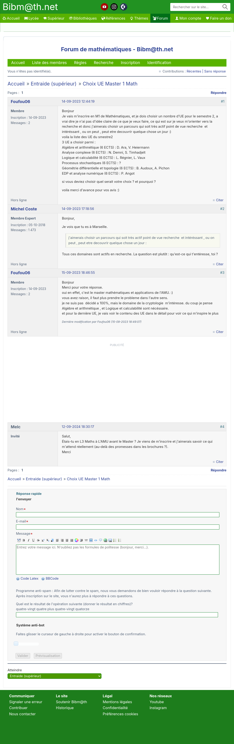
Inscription (130, 62)
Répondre (218, 93)
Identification (159, 62)
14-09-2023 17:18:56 (78, 209)
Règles (80, 62)
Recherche (103, 62)
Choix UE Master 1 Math (110, 84)
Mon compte (188, 18)
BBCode (52, 578)
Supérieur (53, 18)
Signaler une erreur (25, 702)
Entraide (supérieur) (53, 84)
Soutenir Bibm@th (71, 702)
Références (113, 18)
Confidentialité (115, 707)
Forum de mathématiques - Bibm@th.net (117, 49)
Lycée (31, 18)
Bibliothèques (83, 18)
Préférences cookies (120, 714)
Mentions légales (117, 702)
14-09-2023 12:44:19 (78, 101)
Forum (160, 18)
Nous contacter (22, 714)
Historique (65, 707)
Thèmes (139, 18)
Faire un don (218, 18)
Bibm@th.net (30, 6)
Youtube (156, 702)
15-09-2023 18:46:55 (78, 273)
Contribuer (18, 707)
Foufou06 (20, 101)
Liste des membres (49, 62)
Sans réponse (215, 71)
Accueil (11, 18)
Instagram (158, 707)
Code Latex (29, 578)
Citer (219, 200)
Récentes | (195, 71)
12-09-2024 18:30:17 (78, 427)
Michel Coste (24, 209)
